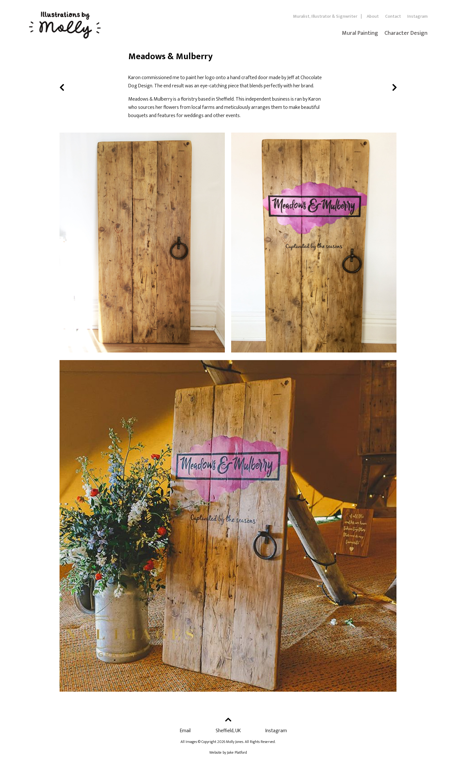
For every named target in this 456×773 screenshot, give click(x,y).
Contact (393, 16)
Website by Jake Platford (228, 752)
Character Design (406, 33)
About (373, 16)
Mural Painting (360, 33)
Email (185, 731)
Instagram (417, 16)
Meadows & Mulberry (150, 99)
